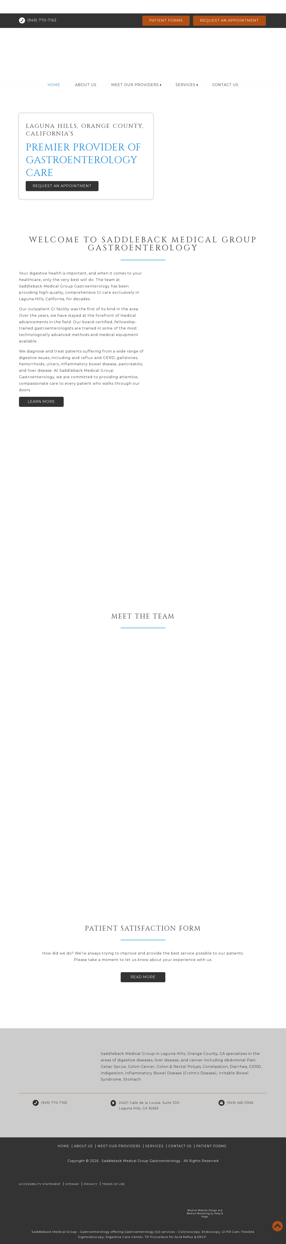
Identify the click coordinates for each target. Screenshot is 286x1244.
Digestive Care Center (124, 1237)
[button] (21, 146)
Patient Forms (166, 7)
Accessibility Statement (40, 1184)
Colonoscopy (189, 1231)
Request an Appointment (229, 7)
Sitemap (72, 1184)
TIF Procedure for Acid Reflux (169, 1237)
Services (186, 71)
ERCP (201, 1237)
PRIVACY (90, 1184)
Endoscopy (211, 1231)
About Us (86, 71)
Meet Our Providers (135, 71)
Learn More (41, 401)
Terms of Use (113, 1184)
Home (54, 71)
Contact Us (225, 71)
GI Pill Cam (231, 1231)
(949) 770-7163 (42, 7)
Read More (143, 977)
